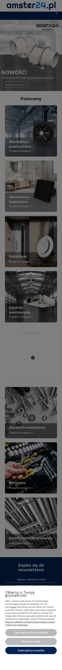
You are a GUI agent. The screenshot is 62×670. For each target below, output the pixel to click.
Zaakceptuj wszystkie (31, 650)
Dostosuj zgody (31, 641)
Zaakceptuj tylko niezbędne (31, 632)
